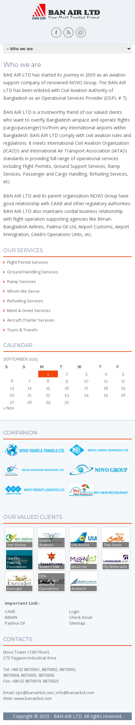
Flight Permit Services (27, 262)
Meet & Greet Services (29, 310)
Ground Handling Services (32, 272)
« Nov (8, 408)
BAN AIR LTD (68, 716)
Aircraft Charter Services (31, 320)
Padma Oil (15, 623)
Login (74, 611)
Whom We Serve (23, 291)
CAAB (10, 611)
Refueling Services (25, 301)
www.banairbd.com (33, 698)
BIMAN (11, 617)
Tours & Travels (22, 330)
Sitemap (77, 623)
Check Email (80, 617)
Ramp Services (21, 281)
